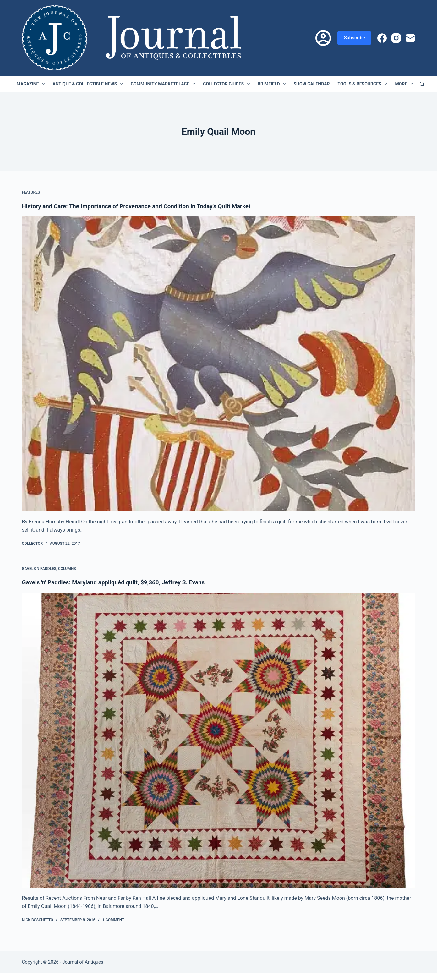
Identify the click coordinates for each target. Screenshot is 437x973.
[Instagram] (396, 38)
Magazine (32, 84)
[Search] (422, 84)
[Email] (410, 38)
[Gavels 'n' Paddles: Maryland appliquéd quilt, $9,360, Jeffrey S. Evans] (218, 740)
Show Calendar (311, 83)
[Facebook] (382, 38)
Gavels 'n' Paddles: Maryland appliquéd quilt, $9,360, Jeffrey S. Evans (119, 582)
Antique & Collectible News (88, 84)
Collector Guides (227, 84)
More (405, 84)
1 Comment (113, 919)
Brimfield (273, 84)
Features (31, 192)
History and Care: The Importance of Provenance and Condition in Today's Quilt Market (144, 206)
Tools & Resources (364, 84)
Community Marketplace (164, 84)
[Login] (323, 38)
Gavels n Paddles (39, 568)
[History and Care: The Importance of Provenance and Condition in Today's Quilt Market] (218, 363)
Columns (67, 568)
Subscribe (354, 38)
